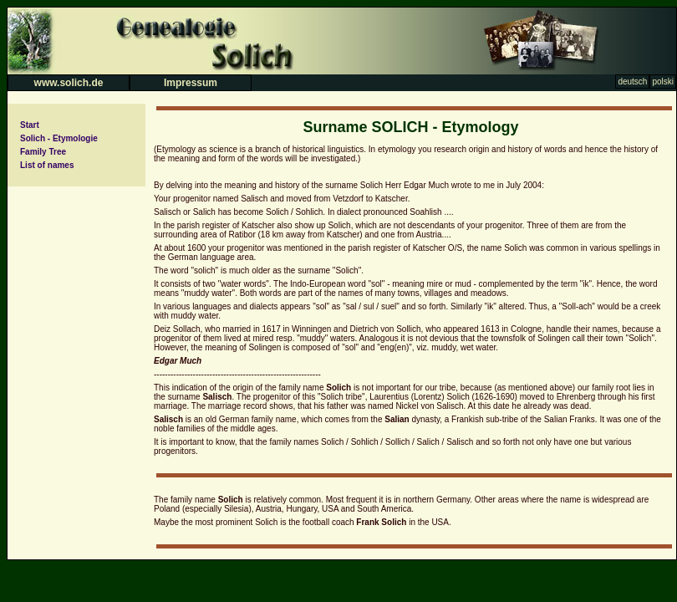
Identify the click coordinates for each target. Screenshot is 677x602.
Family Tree (43, 151)
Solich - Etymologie (59, 138)
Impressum (190, 83)
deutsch (632, 81)
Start (29, 125)
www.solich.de (69, 83)
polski (663, 81)
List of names (47, 165)
